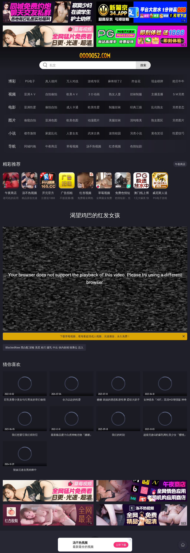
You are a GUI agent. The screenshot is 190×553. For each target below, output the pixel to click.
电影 (12, 107)
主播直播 (157, 94)
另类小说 (136, 133)
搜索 (143, 65)
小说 (12, 133)
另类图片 (178, 120)
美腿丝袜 (115, 120)
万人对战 (72, 81)
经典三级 (136, 107)
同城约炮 (30, 146)
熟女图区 (157, 120)
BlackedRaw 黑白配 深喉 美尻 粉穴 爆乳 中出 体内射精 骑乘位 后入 (44, 347)
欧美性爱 (94, 107)
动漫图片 (94, 120)
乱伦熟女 (157, 107)
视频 (12, 94)
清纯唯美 (136, 120)
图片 (12, 120)
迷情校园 (115, 133)
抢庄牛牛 (178, 81)
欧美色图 (72, 120)
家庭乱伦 (51, 133)
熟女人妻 (115, 94)
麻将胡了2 (115, 81)
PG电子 (30, 81)
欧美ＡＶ (72, 94)
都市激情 (30, 133)
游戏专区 (94, 81)
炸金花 (136, 81)
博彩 (12, 81)
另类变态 (178, 107)
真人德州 (51, 81)
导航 (12, 146)
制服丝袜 (115, 107)
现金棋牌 (157, 81)
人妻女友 (72, 133)
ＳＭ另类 (178, 94)
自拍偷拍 (51, 94)
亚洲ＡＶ (30, 94)
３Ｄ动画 (94, 94)
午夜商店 (51, 146)
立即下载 (121, 544)
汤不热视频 (93, 146)
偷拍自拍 (51, 107)
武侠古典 (94, 133)
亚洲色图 (51, 120)
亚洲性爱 (30, 107)
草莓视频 (72, 146)
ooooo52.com (94, 55)
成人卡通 (72, 107)
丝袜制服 (136, 94)
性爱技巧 (178, 133)
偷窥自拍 (30, 120)
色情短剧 (136, 146)
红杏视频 (115, 146)
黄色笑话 (157, 133)
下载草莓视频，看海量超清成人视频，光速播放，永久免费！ (122, 336)
